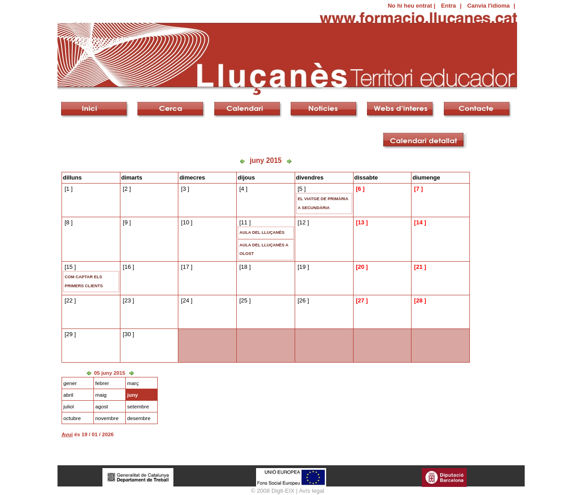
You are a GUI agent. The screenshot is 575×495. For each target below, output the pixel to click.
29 (69, 334)
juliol (68, 406)
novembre (107, 418)
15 (69, 266)
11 (244, 222)
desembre (138, 418)
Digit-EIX (282, 490)
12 (302, 222)
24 (186, 300)
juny (132, 395)
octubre (72, 418)
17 (186, 266)
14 (419, 222)
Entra (448, 5)
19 (302, 266)
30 (127, 334)
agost (101, 406)
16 (127, 266)
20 (361, 266)
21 (419, 266)
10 (186, 222)
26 (302, 300)
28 (419, 300)
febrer (102, 383)
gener (70, 383)
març (133, 383)
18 (244, 266)
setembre (138, 406)
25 (244, 300)
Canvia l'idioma (488, 5)
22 (69, 300)
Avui (67, 434)
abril (68, 395)
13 (361, 222)
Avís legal (311, 490)
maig (100, 395)
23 (127, 300)
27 (361, 300)
